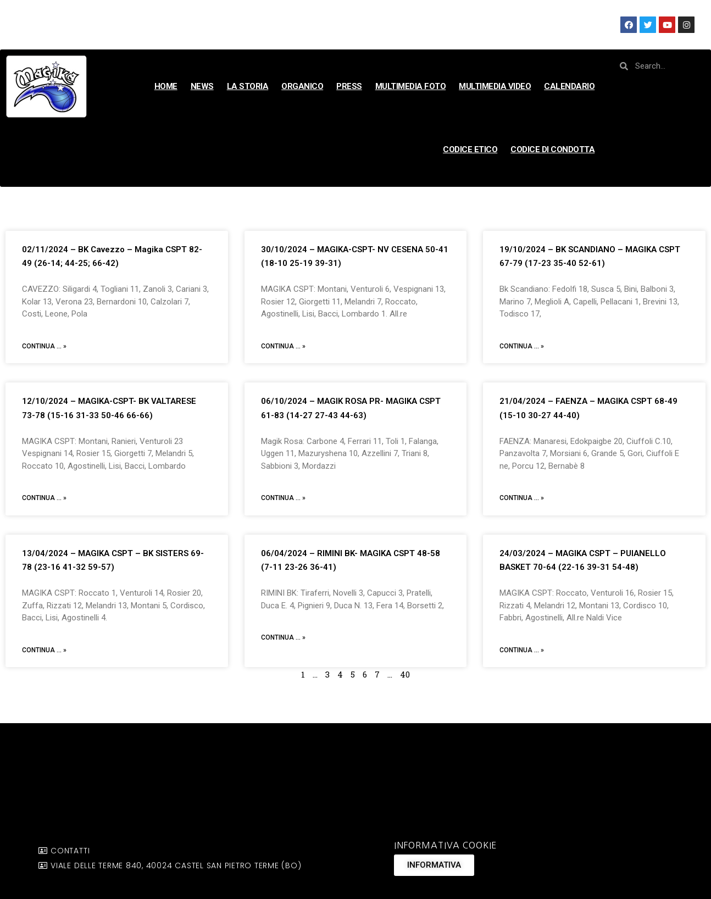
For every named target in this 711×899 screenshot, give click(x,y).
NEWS (202, 86)
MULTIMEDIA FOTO (410, 86)
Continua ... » (44, 346)
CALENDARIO (569, 86)
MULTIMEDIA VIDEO (495, 86)
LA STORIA (248, 86)
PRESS (349, 86)
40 (405, 674)
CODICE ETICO (470, 149)
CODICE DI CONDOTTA (552, 149)
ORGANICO (302, 86)
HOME (165, 86)
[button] (434, 865)
